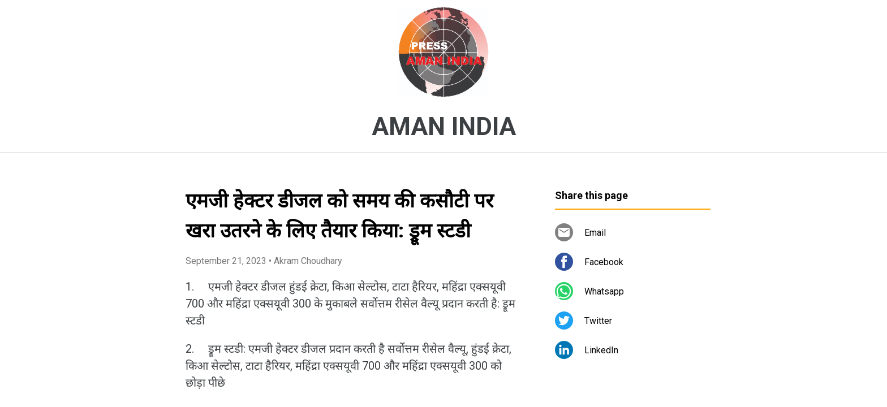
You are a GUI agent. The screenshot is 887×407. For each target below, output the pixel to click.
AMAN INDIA (444, 126)
